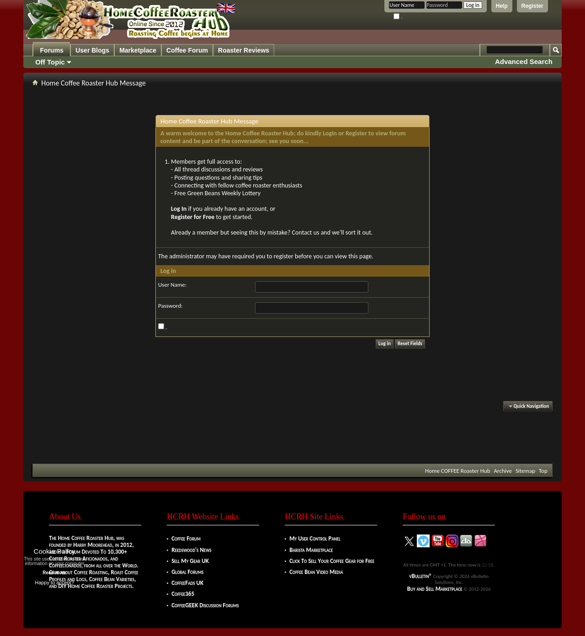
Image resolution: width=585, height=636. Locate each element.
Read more (54, 572)
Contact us (305, 232)
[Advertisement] (292, 436)
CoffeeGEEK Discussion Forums (205, 605)
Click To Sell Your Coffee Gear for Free (331, 560)
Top (543, 470)
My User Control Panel (314, 538)
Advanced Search (524, 61)
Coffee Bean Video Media (316, 571)
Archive (503, 470)
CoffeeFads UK (187, 582)
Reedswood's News (191, 549)
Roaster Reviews (243, 50)
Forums (52, 50)
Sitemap (525, 470)
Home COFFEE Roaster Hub (457, 470)
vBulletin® (420, 575)
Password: (170, 305)
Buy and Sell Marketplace (435, 588)
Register (532, 6)
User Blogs (92, 50)
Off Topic (50, 62)
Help (502, 6)
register (283, 256)
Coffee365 (182, 593)
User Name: (172, 284)
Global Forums (187, 571)
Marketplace (137, 50)
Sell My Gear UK (190, 560)
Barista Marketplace (311, 549)
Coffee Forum (187, 50)
